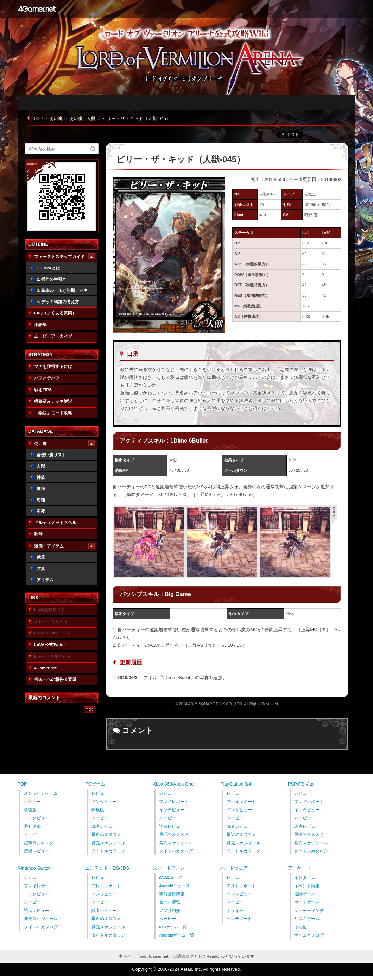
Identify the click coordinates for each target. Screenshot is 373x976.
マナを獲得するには (53, 366)
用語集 (40, 324)
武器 (41, 557)
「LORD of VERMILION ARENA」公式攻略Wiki (193, 62)
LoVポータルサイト (52, 656)
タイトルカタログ (108, 851)
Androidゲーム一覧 (176, 935)
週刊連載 (32, 826)
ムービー (32, 834)
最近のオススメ (106, 834)
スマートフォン (169, 868)
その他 (300, 927)
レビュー (32, 801)
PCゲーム (95, 784)
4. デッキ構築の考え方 (58, 301)
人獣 (41, 466)
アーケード (299, 868)
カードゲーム (307, 902)
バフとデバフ (46, 378)
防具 (41, 568)
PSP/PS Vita (301, 784)
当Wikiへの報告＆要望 (55, 679)
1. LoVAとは (48, 267)
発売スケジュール (108, 842)
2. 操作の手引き (52, 279)
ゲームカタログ (309, 935)
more (90, 709)
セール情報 (169, 902)
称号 (38, 534)
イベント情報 (307, 885)
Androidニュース (174, 885)
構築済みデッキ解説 (53, 401)
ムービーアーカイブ (53, 336)
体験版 (30, 809)
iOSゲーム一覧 (173, 927)
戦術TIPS (43, 389)
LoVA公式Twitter (50, 644)
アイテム (45, 579)
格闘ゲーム (304, 893)
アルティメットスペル (55, 522)
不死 (41, 511)
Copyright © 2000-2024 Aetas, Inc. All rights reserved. (186, 969)
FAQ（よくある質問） (55, 313)
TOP (38, 118)
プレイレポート (174, 801)
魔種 (41, 488)
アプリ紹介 (169, 910)
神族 (41, 477)
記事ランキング (38, 842)
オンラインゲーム (41, 793)
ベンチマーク (239, 918)
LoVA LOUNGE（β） (53, 633)
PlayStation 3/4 (235, 784)
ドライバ (235, 910)
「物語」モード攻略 (53, 413)
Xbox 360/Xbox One (173, 784)
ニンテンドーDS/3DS (107, 868)
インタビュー (36, 817)
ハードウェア (234, 868)
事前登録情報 (171, 893)
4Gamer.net (37, 8)
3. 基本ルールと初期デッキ (62, 290)
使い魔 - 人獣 (82, 118)
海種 (41, 500)
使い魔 (56, 118)
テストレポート (241, 885)
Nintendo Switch (34, 868)
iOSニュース (171, 877)
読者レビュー (36, 851)
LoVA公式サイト (49, 609)
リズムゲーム (307, 918)
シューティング (309, 910)
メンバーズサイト (51, 621)
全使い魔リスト (51, 454)
